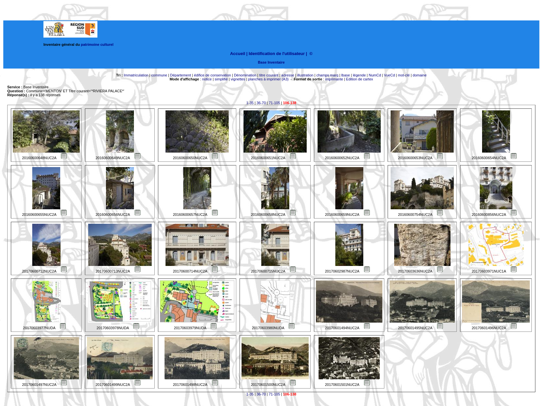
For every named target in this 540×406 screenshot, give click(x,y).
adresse (287, 75)
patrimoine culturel (97, 44)
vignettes (238, 79)
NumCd (375, 75)
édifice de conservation (212, 75)
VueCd (389, 75)
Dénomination (245, 75)
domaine (419, 75)
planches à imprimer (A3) (268, 79)
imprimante (334, 79)
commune (159, 75)
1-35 (250, 103)
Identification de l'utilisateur (277, 53)
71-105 (274, 103)
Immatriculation (136, 75)
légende (359, 75)
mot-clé (404, 75)
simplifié (221, 79)
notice (207, 79)
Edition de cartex (359, 79)
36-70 (261, 103)
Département (180, 75)
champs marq (327, 75)
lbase (345, 75)
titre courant (268, 75)
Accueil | (238, 53)
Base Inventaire (271, 62)
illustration (305, 75)
